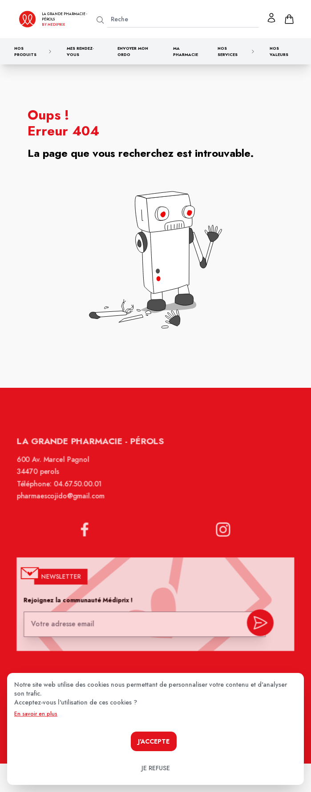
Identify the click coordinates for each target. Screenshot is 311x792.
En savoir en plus (35, 713)
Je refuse (155, 768)
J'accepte (154, 741)
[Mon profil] (271, 17)
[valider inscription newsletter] (257, 624)
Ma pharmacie (185, 51)
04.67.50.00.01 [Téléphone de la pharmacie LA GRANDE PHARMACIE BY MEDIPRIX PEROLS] (80, 490)
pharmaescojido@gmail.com (63, 502)
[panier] (289, 19)
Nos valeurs (279, 51)
